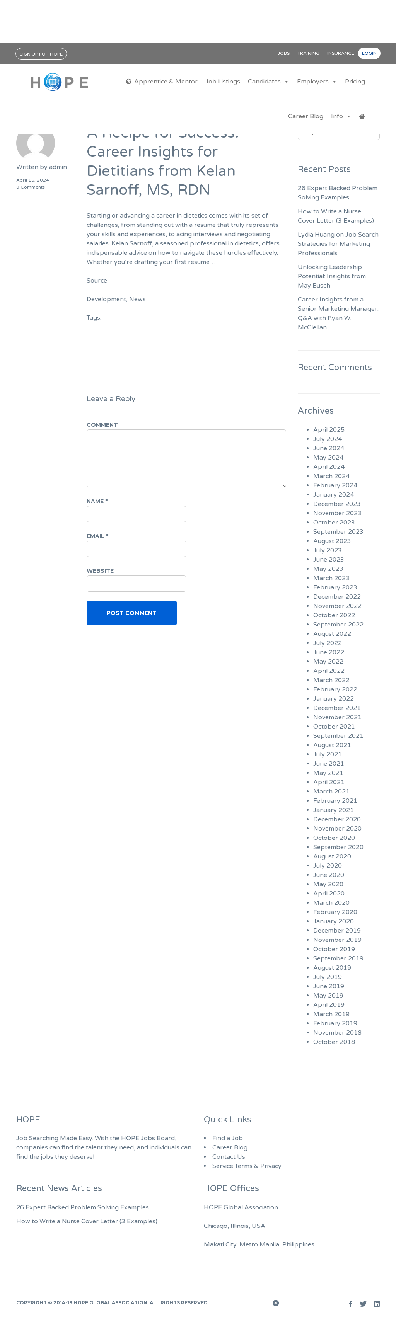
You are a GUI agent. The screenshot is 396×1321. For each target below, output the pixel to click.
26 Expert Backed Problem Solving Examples (82, 1207)
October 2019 (334, 949)
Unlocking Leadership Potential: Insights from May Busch (332, 276)
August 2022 (332, 634)
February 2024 (335, 485)
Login (369, 53)
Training (308, 53)
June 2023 (328, 559)
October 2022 (334, 615)
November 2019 (337, 940)
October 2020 (334, 838)
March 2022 (331, 680)
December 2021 (337, 708)
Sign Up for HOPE (41, 54)
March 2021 (331, 791)
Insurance (340, 53)
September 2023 (338, 532)
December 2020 (337, 819)
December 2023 (337, 504)
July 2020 (327, 866)
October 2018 (334, 1042)
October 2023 (334, 522)
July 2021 (327, 754)
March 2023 (331, 578)
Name (97, 501)
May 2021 (328, 773)
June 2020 (328, 875)
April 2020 (329, 893)
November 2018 (337, 1033)
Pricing (355, 81)
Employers (317, 81)
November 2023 (337, 513)
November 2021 (337, 717)
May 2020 (328, 884)
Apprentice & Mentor (166, 81)
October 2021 (334, 726)
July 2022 (327, 643)
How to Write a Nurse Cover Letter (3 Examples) (86, 1221)
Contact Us (228, 1157)
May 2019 (328, 995)
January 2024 (333, 495)
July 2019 (327, 977)
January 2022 (333, 699)
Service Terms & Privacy (247, 1166)
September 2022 (338, 624)
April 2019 (329, 1005)
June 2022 (328, 652)
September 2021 (338, 736)
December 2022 (337, 597)
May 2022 (328, 662)
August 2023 (332, 541)
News (137, 299)
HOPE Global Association (110, 1303)
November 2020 (337, 828)
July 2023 (327, 550)
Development (106, 299)
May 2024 (328, 457)
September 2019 (338, 958)
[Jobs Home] (362, 116)
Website (100, 570)
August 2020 (332, 856)
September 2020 (338, 847)
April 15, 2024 (32, 180)
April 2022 (329, 671)
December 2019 (337, 931)
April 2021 (329, 782)
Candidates (268, 81)
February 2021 (335, 801)
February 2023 (335, 587)
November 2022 (337, 606)
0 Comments (30, 187)
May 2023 (328, 569)
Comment (102, 424)
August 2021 (332, 745)
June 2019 (328, 986)
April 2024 (329, 467)
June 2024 (328, 448)
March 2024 (331, 476)
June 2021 (328, 764)
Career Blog (305, 116)
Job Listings (222, 81)
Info (341, 116)
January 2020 (333, 921)
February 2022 (335, 689)
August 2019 (332, 968)
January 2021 (333, 810)
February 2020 (335, 912)
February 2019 (335, 1023)
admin (58, 167)
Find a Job (227, 1138)
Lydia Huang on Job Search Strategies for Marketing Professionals (338, 244)
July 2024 (327, 439)
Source (97, 280)
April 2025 (329, 430)
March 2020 (331, 903)
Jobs (284, 53)
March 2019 (331, 1014)
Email (97, 536)
